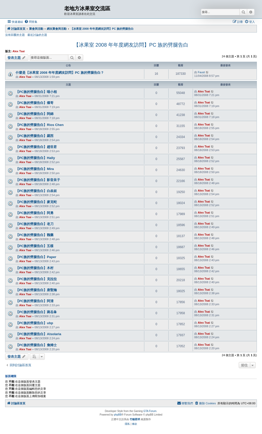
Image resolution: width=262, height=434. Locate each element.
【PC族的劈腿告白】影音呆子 (38, 180)
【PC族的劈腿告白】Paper (36, 257)
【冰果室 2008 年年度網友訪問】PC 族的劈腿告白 (131, 45)
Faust (201, 72)
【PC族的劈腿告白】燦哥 (34, 103)
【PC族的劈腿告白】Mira (35, 169)
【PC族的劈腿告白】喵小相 (36, 92)
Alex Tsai (19, 51)
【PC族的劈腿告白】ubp (34, 323)
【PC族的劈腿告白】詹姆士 (36, 345)
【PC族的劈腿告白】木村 (34, 268)
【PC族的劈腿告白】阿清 (34, 301)
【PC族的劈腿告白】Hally (35, 158)
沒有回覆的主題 (15, 34)
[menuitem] (30, 22)
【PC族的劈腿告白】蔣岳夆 (36, 312)
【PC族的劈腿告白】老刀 (34, 224)
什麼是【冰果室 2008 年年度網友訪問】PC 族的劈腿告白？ (60, 73)
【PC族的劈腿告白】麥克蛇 (36, 202)
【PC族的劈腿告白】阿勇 (34, 213)
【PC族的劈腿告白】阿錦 (34, 114)
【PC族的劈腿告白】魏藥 (34, 235)
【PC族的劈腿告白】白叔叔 (36, 191)
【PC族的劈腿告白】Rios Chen (40, 125)
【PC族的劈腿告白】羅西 (34, 136)
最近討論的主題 (37, 34)
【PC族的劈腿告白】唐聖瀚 (36, 290)
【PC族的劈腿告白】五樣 (34, 246)
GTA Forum (149, 411)
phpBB (118, 414)
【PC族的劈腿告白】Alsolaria (38, 334)
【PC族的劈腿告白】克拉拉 (36, 279)
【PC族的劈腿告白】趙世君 (36, 147)
